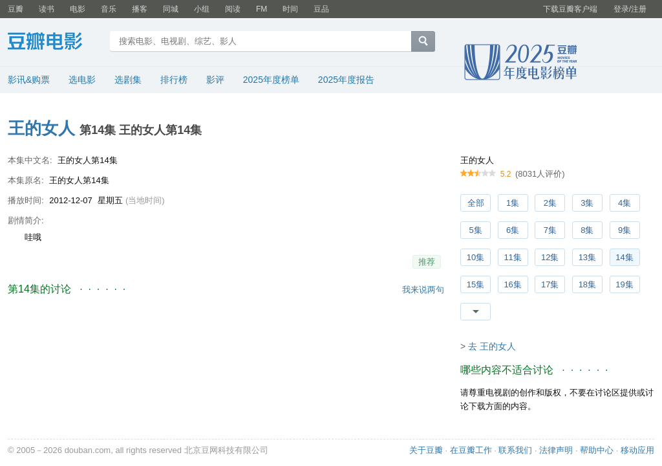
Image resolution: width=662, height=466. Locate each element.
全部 (475, 203)
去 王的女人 (492, 346)
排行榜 (173, 79)
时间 (290, 9)
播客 (139, 9)
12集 (550, 257)
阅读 (232, 9)
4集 (624, 203)
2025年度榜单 (271, 79)
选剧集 (128, 79)
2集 (550, 203)
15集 (475, 284)
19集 (624, 284)
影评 (215, 79)
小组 (201, 9)
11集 (512, 257)
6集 (512, 230)
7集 (550, 230)
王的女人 (41, 128)
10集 (475, 257)
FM (261, 9)
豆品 (321, 9)
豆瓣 (15, 9)
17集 (550, 284)
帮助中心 (597, 450)
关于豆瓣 (426, 450)
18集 (587, 284)
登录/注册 (630, 9)
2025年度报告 (346, 79)
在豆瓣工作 (471, 450)
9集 (624, 230)
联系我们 (515, 450)
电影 (77, 9)
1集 (512, 203)
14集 (624, 257)
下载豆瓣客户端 (570, 9)
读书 (46, 9)
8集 (587, 230)
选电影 (82, 79)
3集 (587, 203)
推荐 (426, 262)
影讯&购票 (29, 79)
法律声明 (556, 450)
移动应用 (637, 450)
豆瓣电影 (54, 43)
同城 (170, 9)
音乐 (108, 9)
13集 (587, 257)
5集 (475, 230)
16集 (512, 284)
